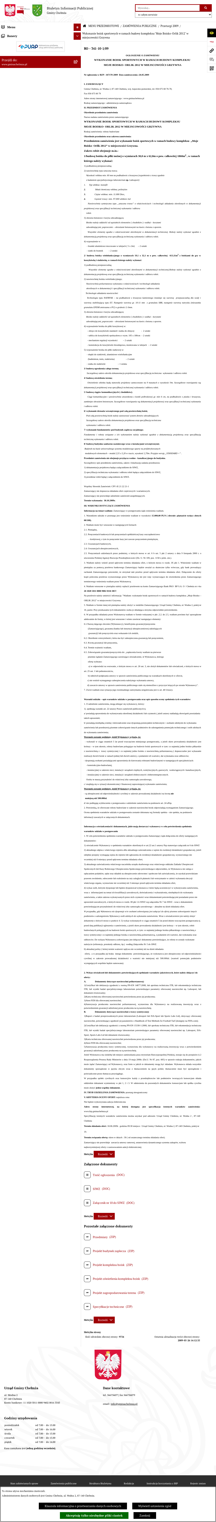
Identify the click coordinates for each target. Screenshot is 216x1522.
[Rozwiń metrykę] (104, 1154)
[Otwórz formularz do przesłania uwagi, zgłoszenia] (211, 59)
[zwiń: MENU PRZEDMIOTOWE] (78, 34)
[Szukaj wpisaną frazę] (206, 8)
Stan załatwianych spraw (24, 1483)
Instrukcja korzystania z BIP (162, 1483)
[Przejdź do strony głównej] (48, 10)
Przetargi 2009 (169, 26)
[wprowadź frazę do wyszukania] (167, 8)
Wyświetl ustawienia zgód (154, 1506)
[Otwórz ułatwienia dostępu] (211, 32)
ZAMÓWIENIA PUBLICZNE (140, 26)
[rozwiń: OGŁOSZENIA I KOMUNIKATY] (78, 44)
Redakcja (129, 1483)
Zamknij (144, 1515)
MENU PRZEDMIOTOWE (103, 26)
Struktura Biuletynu (100, 1483)
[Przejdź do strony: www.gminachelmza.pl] (211, 50)
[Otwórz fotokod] (211, 68)
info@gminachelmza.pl (124, 1403)
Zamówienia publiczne (64, 1483)
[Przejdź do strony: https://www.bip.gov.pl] (211, 41)
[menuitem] (40, 44)
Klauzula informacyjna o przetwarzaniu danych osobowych (83, 1506)
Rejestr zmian (198, 1483)
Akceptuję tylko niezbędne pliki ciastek (94, 1515)
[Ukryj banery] (77, 337)
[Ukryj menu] (77, 27)
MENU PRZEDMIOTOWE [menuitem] (17, 34)
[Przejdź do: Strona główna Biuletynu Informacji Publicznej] (84, 26)
